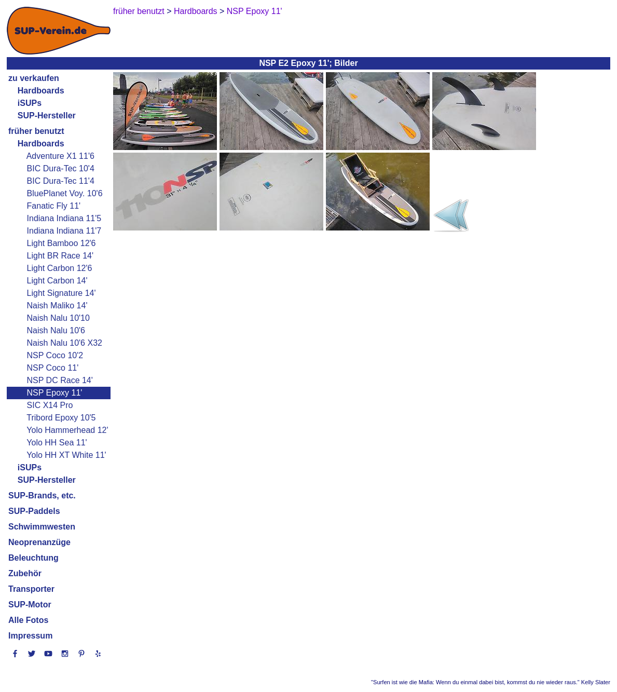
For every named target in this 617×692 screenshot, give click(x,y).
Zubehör (25, 573)
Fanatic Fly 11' (54, 205)
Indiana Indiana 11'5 (64, 218)
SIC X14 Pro (50, 405)
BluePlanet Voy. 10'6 (65, 193)
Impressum (30, 635)
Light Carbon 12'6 (59, 268)
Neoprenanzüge (39, 542)
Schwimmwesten (41, 526)
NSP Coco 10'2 (55, 355)
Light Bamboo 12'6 (61, 243)
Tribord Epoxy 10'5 (60, 417)
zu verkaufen (33, 78)
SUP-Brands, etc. (42, 495)
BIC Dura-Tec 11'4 (60, 181)
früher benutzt (36, 131)
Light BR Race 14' (60, 255)
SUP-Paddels (34, 511)
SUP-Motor (29, 604)
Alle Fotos (28, 620)
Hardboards (41, 90)
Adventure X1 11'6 (60, 156)
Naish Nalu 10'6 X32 (64, 342)
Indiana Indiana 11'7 (64, 230)
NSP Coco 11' (53, 367)
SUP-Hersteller (47, 480)
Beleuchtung (33, 557)
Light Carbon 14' (57, 280)
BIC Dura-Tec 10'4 (60, 168)
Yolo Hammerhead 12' (67, 430)
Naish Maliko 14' (57, 305)
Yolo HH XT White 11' (66, 455)
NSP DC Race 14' (60, 380)
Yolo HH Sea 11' (56, 442)
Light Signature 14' (61, 293)
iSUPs (30, 103)
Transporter (31, 589)
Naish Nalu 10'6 (56, 330)
